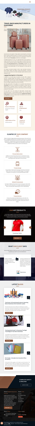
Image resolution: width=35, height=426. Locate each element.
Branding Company (7, 424)
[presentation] (4, 227)
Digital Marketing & (24, 423)
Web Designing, (18, 423)
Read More (9, 312)
